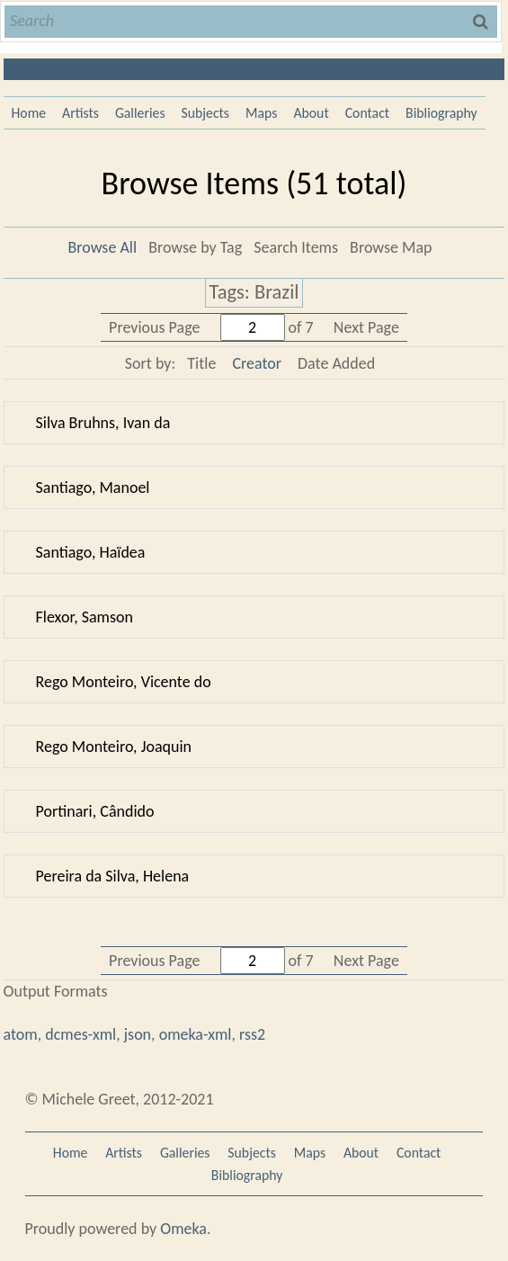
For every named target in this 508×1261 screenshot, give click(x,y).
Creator (256, 363)
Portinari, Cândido (95, 811)
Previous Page (154, 327)
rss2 (252, 1034)
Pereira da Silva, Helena (113, 876)
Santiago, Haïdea (91, 552)
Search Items (296, 247)
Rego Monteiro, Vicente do (123, 682)
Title (201, 363)
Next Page (366, 327)
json (137, 1034)
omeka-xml (195, 1034)
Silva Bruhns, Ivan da (103, 423)
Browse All (102, 247)
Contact (367, 112)
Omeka (183, 1229)
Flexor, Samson (84, 617)
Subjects (206, 112)
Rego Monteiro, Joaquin (114, 746)
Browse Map (391, 247)
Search (482, 21)
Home (29, 112)
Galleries (140, 112)
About (310, 112)
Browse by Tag (195, 247)
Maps (261, 112)
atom (21, 1034)
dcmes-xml (80, 1034)
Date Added (336, 363)
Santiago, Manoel (93, 487)
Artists (80, 112)
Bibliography (441, 112)
